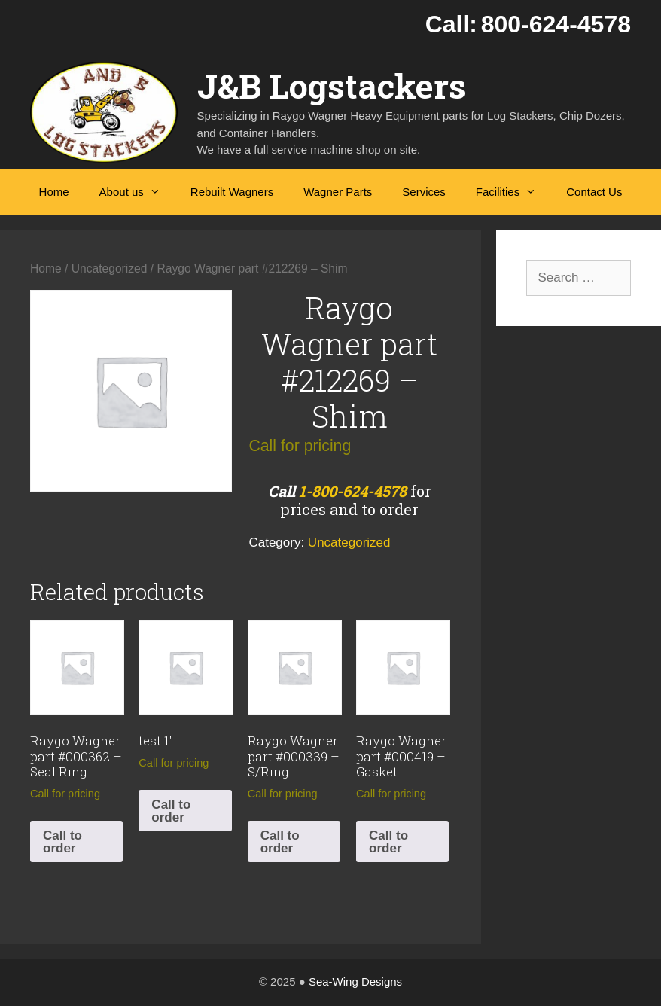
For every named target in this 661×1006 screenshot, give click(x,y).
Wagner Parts (337, 191)
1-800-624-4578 (353, 491)
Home (54, 191)
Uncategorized (110, 268)
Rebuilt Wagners (231, 191)
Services (424, 191)
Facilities (513, 192)
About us (137, 192)
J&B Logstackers (331, 85)
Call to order (62, 841)
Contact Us (594, 191)
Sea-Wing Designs (355, 981)
